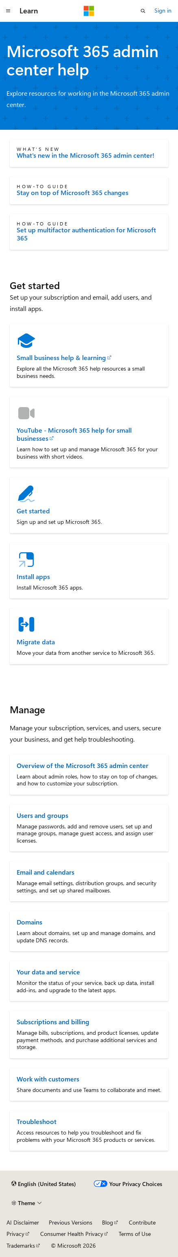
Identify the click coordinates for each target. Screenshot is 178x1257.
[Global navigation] (8, 11)
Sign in (162, 10)
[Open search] (143, 11)
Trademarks (21, 1245)
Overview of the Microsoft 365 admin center (82, 765)
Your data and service (48, 971)
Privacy (15, 1234)
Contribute (142, 1222)
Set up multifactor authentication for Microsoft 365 (86, 234)
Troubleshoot (36, 1121)
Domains (29, 922)
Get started (33, 511)
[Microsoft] (89, 11)
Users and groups (42, 815)
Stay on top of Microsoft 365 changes (72, 193)
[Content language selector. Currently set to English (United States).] (44, 1184)
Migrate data (36, 642)
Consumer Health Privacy (71, 1234)
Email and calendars (45, 872)
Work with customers (48, 1079)
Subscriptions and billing (53, 1021)
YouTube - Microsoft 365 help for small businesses (74, 434)
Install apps (33, 577)
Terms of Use (135, 1234)
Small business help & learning (61, 358)
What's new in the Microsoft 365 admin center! (85, 155)
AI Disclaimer (23, 1222)
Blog (107, 1222)
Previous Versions (70, 1222)
